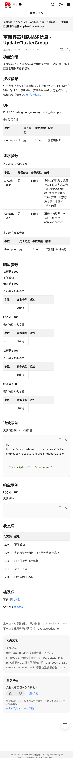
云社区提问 (30, 708)
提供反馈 (33, 693)
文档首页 (7, 22)
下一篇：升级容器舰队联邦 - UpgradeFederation (31, 628)
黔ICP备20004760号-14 (53, 755)
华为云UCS (21, 22)
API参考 (34, 22)
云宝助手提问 (13, 708)
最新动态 (11, 647)
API (43, 22)
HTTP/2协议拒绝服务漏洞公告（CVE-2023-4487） (36, 657)
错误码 (15, 599)
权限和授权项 (32, 94)
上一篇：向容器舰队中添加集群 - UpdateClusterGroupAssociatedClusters (36, 623)
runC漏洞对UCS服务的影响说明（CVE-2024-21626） (37, 662)
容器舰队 (53, 22)
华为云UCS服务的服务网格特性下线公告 (29, 652)
